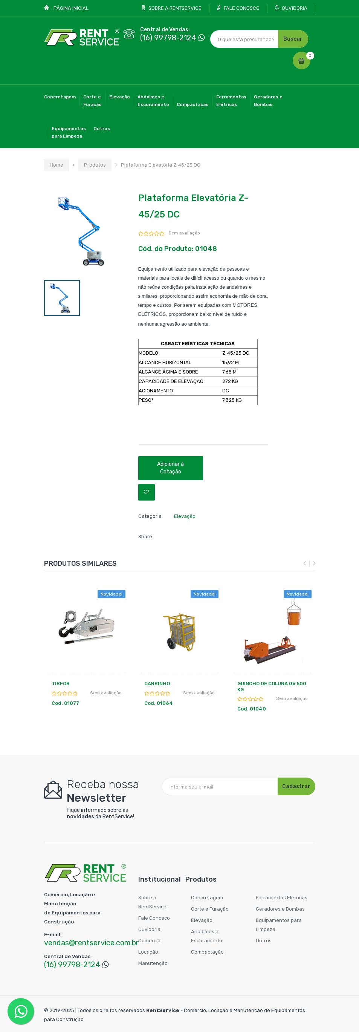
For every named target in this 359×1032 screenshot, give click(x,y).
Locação (148, 952)
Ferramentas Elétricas (281, 897)
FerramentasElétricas (231, 100)
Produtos (95, 165)
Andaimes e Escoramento (206, 936)
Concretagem (60, 97)
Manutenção (153, 963)
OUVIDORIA (294, 8)
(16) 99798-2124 (168, 37)
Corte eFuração (92, 100)
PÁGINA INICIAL (71, 8)
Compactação (193, 104)
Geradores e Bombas (280, 909)
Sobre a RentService (152, 902)
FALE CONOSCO (242, 8)
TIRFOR (61, 683)
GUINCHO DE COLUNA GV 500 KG (271, 686)
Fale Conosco (154, 918)
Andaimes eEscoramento (153, 100)
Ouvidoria (149, 929)
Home (56, 165)
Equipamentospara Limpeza (69, 132)
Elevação (119, 97)
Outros (101, 128)
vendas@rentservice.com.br (91, 942)
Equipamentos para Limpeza (279, 924)
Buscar (292, 39)
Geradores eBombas (268, 100)
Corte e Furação (210, 909)
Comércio (149, 940)
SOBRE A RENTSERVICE (175, 8)
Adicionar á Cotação (170, 468)
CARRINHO (157, 683)
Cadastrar (296, 786)
